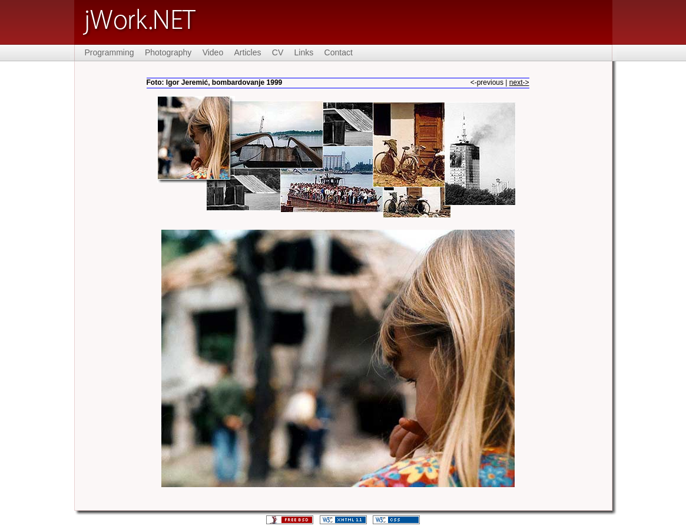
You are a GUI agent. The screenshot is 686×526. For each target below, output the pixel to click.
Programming (109, 52)
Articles (247, 52)
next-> (519, 82)
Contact (338, 52)
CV (277, 52)
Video (213, 52)
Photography (168, 52)
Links (304, 52)
